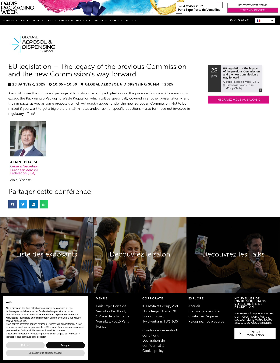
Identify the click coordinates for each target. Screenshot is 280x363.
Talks (51, 20)
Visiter (37, 20)
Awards (116, 20)
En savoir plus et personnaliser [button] (45, 353)
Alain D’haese (24, 162)
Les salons (10, 20)
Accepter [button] (65, 345)
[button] (252, 5)
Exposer (100, 20)
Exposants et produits (74, 20)
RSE (24, 20)
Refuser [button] (25, 345)
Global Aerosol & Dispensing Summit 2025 (129, 84)
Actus (131, 20)
